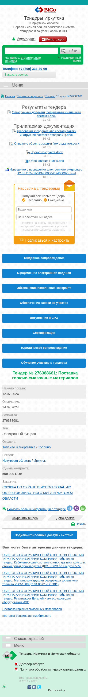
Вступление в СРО (44, 317)
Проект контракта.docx (47, 152)
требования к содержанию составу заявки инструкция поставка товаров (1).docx (46, 133)
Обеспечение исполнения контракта (44, 288)
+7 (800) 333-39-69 (33, 69)
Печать (81, 524)
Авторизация (26, 39)
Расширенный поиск (69, 59)
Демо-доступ (65, 518)
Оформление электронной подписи (44, 273)
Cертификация (44, 332)
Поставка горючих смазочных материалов (32, 609)
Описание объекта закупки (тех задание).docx (46, 143)
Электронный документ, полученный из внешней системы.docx (46, 114)
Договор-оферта (31, 664)
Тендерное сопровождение (44, 258)
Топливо (50, 96)
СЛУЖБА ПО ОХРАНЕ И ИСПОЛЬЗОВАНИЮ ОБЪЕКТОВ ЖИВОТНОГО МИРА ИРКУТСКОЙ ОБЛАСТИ (37, 492)
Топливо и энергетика (30, 96)
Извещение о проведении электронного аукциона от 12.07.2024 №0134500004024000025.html (47, 171)
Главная (10, 96)
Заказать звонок (16, 74)
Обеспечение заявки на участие (44, 303)
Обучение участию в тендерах (44, 362)
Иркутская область (16, 460)
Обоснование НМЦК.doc (46, 161)
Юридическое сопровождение (44, 347)
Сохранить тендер (25, 518)
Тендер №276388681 (69, 96)
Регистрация (53, 39)
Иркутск (40, 460)
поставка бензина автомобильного (26, 615)
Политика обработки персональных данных (52, 669)
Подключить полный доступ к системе (44, 535)
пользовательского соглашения (43, 229)
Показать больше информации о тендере (36, 509)
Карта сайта (56, 690)
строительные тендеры (23, 59)
